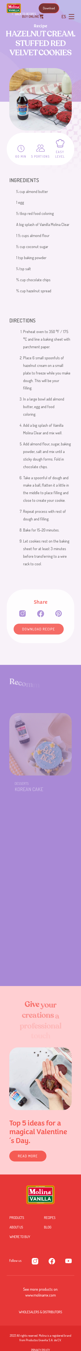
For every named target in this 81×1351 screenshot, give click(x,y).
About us (16, 1227)
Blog (47, 1227)
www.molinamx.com (40, 1295)
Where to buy (20, 1237)
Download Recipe (38, 629)
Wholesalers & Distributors (40, 1312)
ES (64, 16)
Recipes (50, 1217)
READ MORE (28, 1156)
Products (17, 1217)
